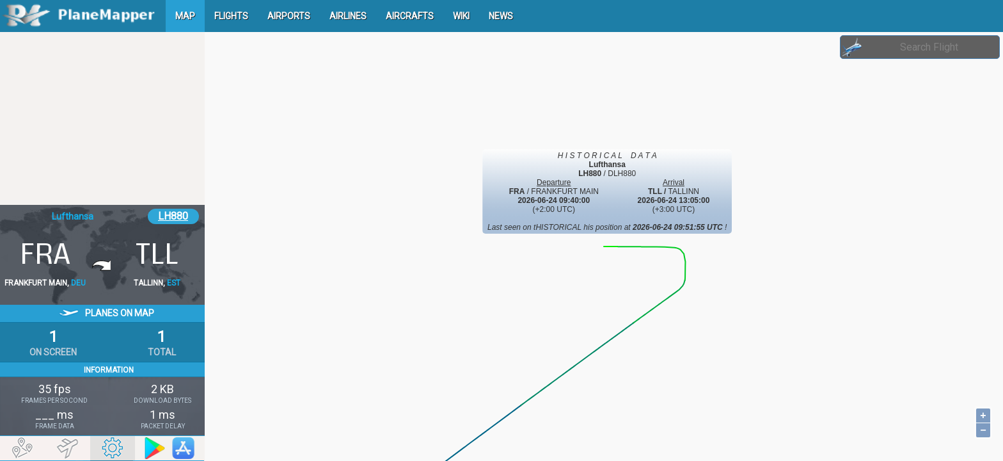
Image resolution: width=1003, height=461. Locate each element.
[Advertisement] (102, 118)
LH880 (173, 216)
